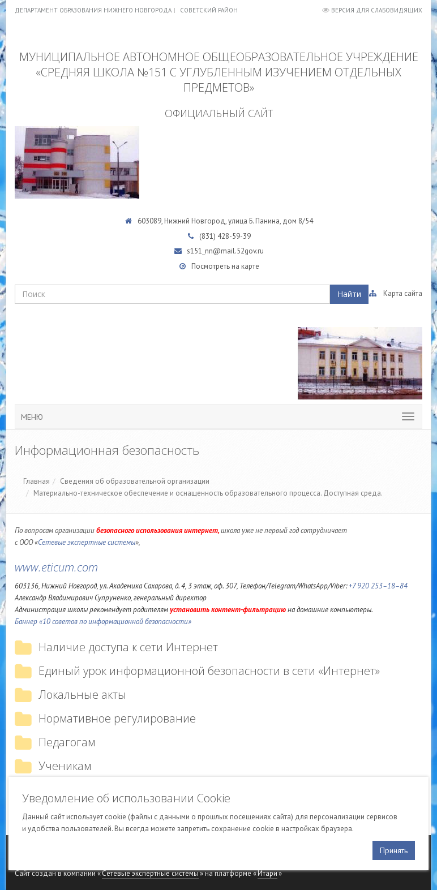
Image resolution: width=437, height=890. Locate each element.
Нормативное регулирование (117, 718)
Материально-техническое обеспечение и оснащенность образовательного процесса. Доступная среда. (208, 493)
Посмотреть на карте (225, 266)
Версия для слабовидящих (376, 10)
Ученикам (64, 765)
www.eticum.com (56, 567)
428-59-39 (234, 236)
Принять (394, 850)
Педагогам (66, 742)
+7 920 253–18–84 (378, 586)
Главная (36, 481)
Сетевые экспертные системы (86, 542)
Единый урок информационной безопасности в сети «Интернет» (209, 670)
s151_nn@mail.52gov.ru (225, 251)
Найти (349, 294)
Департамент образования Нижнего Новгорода (93, 10)
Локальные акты (82, 694)
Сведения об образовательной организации (134, 481)
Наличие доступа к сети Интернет (128, 647)
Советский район (209, 10)
